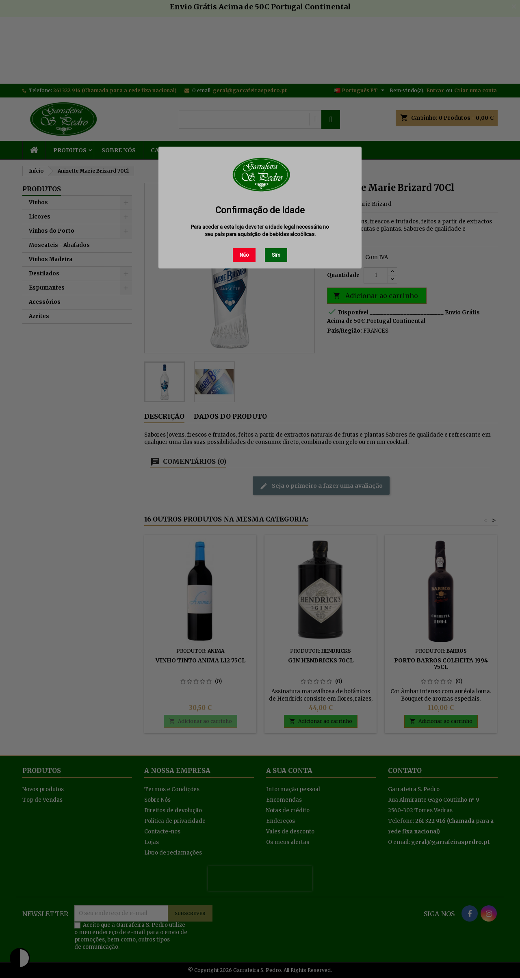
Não (244, 255)
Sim (276, 255)
